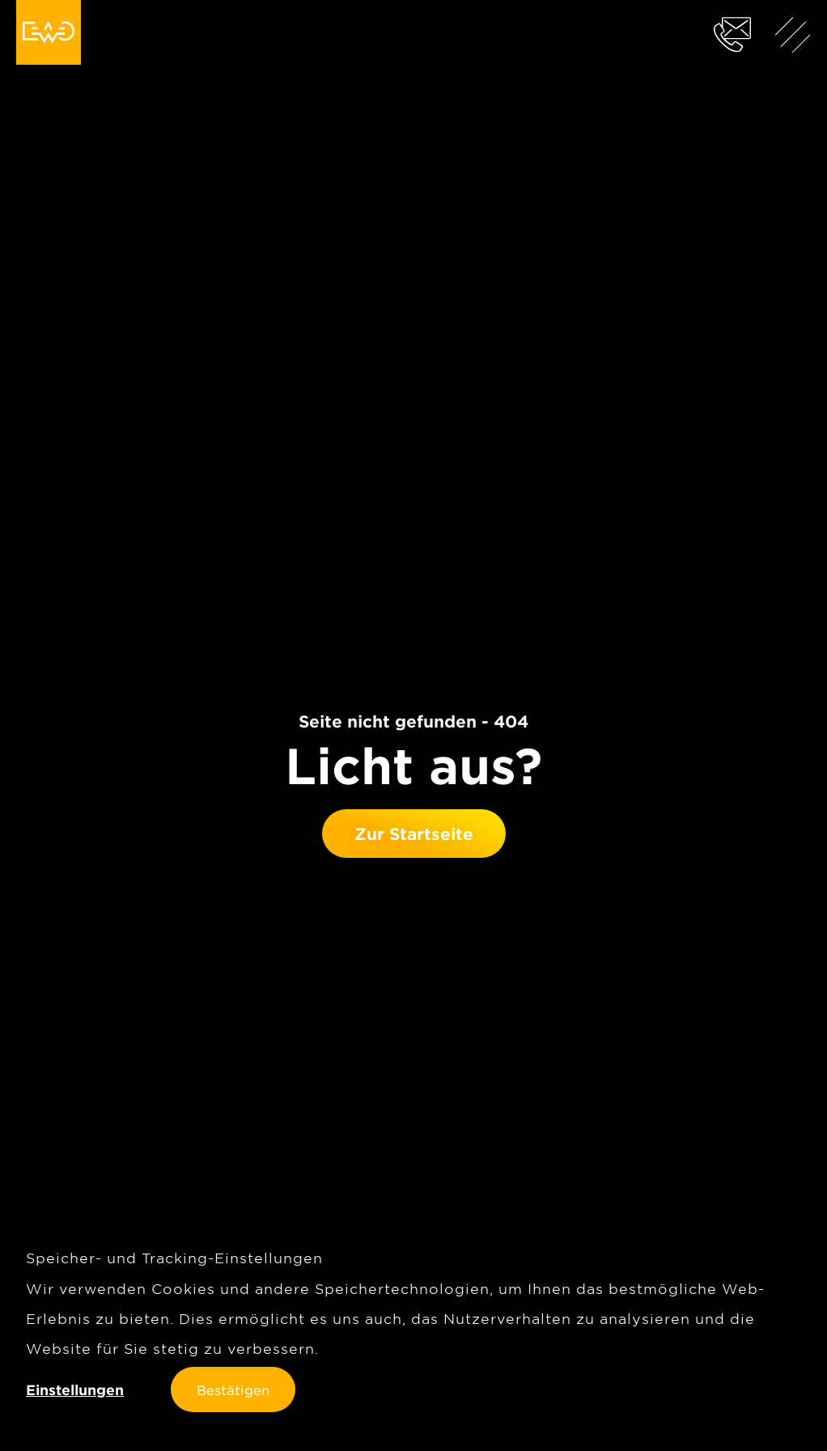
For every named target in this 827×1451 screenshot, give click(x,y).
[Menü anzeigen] (793, 34)
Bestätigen (233, 1389)
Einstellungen (75, 1389)
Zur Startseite (413, 833)
